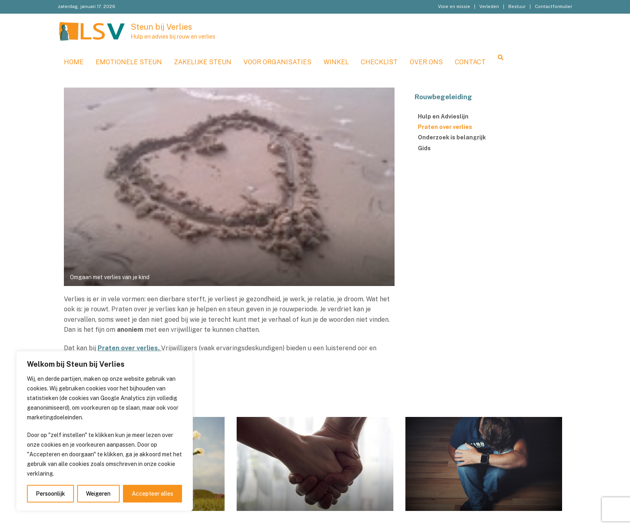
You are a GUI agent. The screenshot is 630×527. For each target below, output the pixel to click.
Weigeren (98, 493)
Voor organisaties (277, 62)
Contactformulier (553, 6)
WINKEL (336, 62)
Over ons (426, 62)
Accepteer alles (152, 493)
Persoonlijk (50, 493)
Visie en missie (454, 6)
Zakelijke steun (202, 62)
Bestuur (517, 6)
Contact (470, 62)
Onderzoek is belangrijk (452, 137)
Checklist (379, 62)
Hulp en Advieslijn (443, 116)
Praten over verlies (445, 127)
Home (74, 62)
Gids (424, 148)
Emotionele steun (129, 62)
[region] (104, 431)
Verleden (489, 6)
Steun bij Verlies (161, 27)
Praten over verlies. (129, 348)
